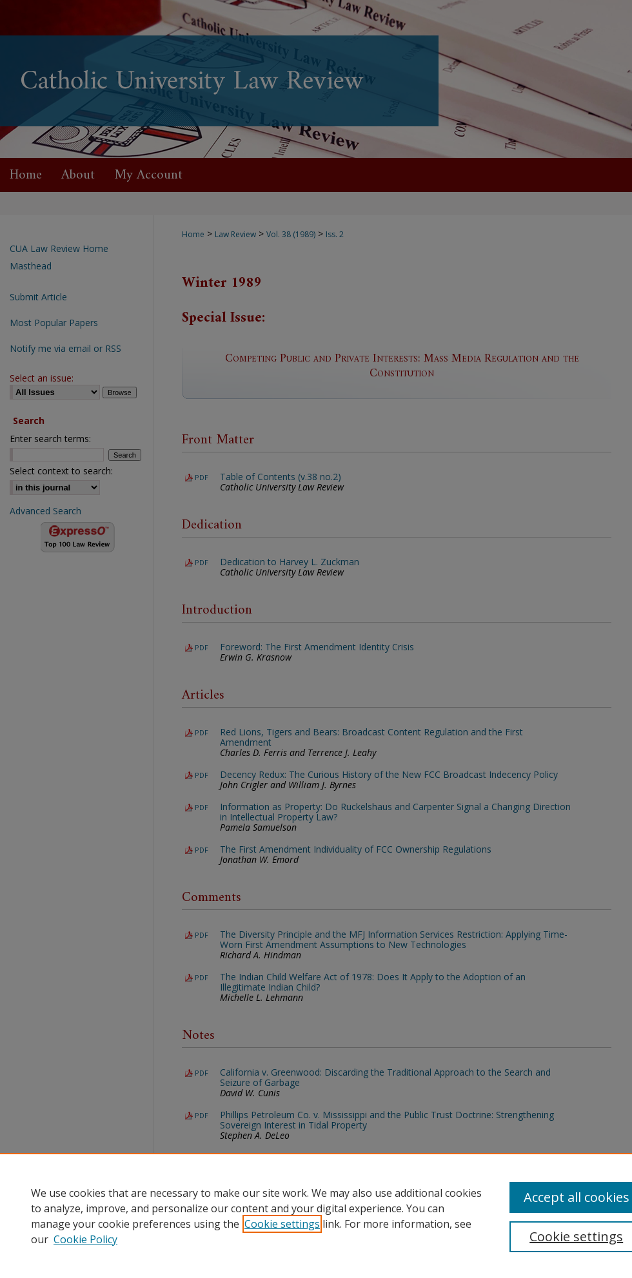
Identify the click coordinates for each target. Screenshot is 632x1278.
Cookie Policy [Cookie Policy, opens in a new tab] (85, 1239)
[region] (316, 1215)
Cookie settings (282, 1224)
